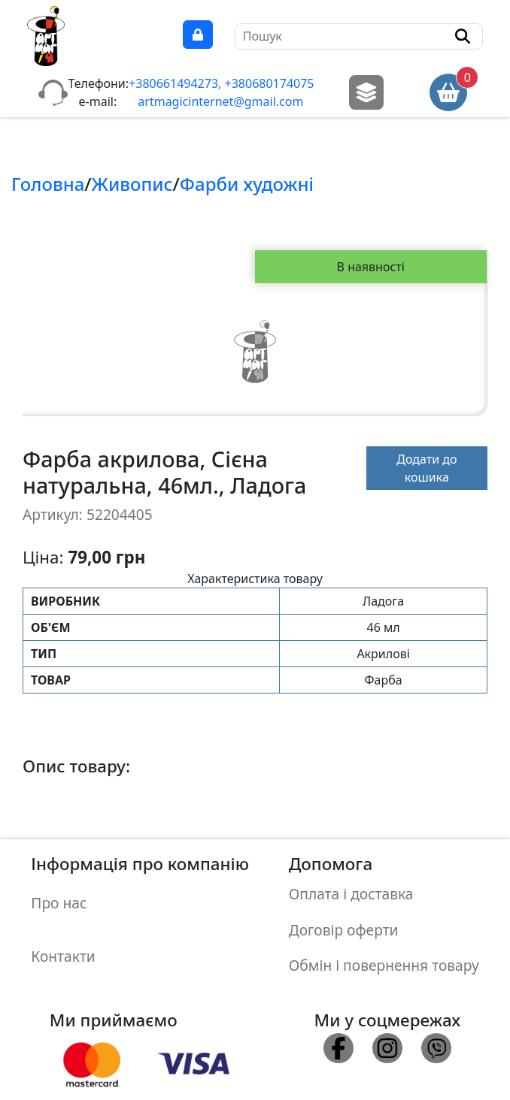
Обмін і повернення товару (384, 941)
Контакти (63, 934)
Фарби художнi (247, 183)
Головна (47, 183)
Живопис (132, 183)
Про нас (59, 895)
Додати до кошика (426, 468)
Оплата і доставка (351, 888)
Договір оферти (344, 915)
